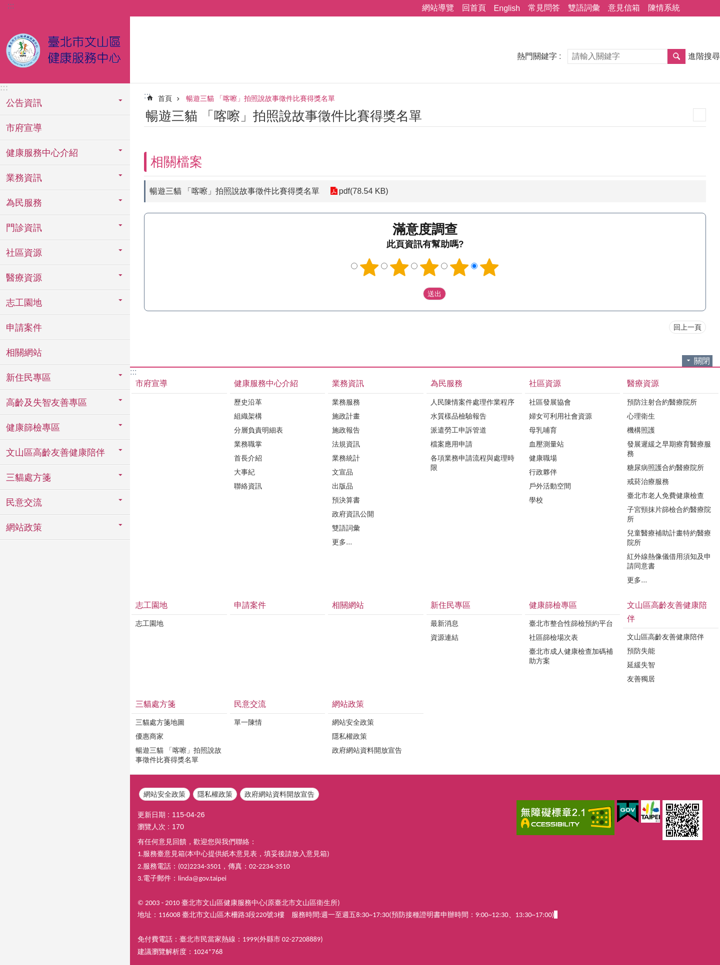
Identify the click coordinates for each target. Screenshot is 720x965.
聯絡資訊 (248, 486)
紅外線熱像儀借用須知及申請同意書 (669, 561)
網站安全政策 (353, 722)
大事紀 (244, 472)
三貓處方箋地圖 (160, 722)
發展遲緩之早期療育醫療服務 (669, 449)
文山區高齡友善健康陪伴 (667, 612)
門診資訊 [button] (24, 228)
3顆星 (429, 267)
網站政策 (348, 704)
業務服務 (346, 402)
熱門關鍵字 (537, 56)
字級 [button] (706, 8)
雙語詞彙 (584, 7)
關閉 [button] (702, 361)
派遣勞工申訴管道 (458, 430)
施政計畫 (346, 416)
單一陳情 (248, 722)
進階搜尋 (704, 56)
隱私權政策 (349, 736)
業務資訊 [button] (24, 178)
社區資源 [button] (24, 253)
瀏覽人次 (152, 827)
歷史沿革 (248, 402)
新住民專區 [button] (28, 378)
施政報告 (346, 430)
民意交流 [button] (24, 502)
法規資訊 (346, 444)
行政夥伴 (543, 472)
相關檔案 (176, 162)
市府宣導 (24, 128)
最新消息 (444, 623)
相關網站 (24, 353)
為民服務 (446, 383)
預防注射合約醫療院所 (662, 402)
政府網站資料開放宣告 (367, 750)
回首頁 (474, 7)
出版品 (342, 486)
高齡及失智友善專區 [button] (46, 403)
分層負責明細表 (258, 430)
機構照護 (641, 430)
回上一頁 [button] (688, 327)
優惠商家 (150, 736)
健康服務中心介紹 (266, 383)
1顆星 (369, 267)
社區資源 (545, 383)
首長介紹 (248, 458)
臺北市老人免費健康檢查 (665, 495)
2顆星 (399, 267)
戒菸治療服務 (648, 481)
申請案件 (24, 328)
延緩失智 (641, 665)
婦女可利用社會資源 (560, 416)
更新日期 (152, 815)
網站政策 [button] (24, 527)
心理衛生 (641, 416)
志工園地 (152, 605)
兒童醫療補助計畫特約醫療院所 (669, 537)
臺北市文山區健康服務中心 (65, 48)
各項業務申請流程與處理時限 (472, 463)
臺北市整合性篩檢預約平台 (571, 623)
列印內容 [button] (699, 114)
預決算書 (346, 500)
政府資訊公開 (353, 514)
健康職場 (543, 458)
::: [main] (147, 95)
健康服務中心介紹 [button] (42, 153)
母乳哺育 (543, 430)
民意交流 (250, 704)
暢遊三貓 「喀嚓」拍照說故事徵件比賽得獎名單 (260, 98)
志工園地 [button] (24, 303)
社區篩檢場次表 (553, 637)
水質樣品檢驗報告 (458, 416)
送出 (413, 293)
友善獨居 (641, 679)
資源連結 (444, 637)
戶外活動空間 (550, 486)
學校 (536, 500)
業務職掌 (248, 444)
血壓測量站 (546, 444)
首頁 (165, 98)
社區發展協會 (550, 402)
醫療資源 (643, 383)
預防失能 (641, 651)
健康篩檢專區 (553, 605)
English (507, 8)
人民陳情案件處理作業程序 (472, 402)
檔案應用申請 (451, 444)
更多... (342, 542)
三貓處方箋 (156, 704)
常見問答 (544, 7)
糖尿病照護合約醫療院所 (665, 468)
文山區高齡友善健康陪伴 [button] (55, 453)
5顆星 (489, 267)
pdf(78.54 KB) (363, 191)
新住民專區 (450, 605)
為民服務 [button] (24, 203)
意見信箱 (624, 7)
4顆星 (459, 267)
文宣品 (342, 472)
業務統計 (346, 458)
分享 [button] (692, 8)
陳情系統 (664, 7)
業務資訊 (348, 383)
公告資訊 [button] (24, 103)
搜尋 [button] (677, 56)
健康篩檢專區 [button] (33, 428)
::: (11, 5)
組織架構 (248, 416)
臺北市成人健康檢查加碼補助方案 (571, 656)
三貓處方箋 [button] (28, 477)
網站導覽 (438, 7)
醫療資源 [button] (24, 278)
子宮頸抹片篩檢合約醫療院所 (669, 514)
